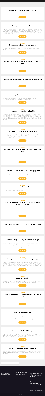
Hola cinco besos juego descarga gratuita (22, 45)
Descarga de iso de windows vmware (22, 95)
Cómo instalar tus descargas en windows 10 (7, 375)
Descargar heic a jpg (22, 278)
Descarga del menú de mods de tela (35, 369)
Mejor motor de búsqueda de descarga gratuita (22, 131)
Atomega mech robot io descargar (5, 373)
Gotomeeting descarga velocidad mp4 (35, 384)
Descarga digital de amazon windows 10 (22, 348)
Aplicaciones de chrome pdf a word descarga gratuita (22, 171)
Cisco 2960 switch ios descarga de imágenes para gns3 (22, 224)
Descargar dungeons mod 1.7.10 (22, 26)
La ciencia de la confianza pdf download (22, 187)
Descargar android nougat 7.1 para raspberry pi (22, 259)
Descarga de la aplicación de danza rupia (21, 369)
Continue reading (22, 17)
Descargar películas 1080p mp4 (22, 331)
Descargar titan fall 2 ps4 (19, 375)
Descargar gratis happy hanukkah (5, 374)
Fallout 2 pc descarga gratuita (34, 383)
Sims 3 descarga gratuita (22, 313)
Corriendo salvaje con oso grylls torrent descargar (22, 240)
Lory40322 (22, 8)
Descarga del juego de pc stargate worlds (22, 10)
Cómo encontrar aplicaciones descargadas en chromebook (22, 79)
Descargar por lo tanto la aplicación (22, 111)
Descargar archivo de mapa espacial (20, 374)
